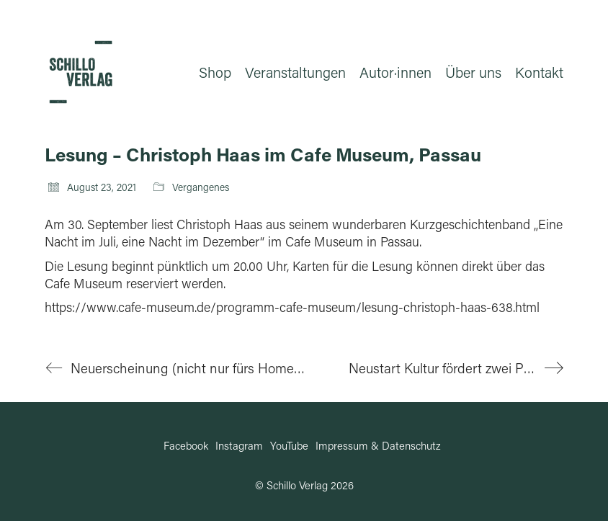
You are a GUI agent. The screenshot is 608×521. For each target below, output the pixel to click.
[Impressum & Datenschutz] (378, 445)
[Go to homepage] (81, 72)
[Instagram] (239, 445)
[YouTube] (289, 445)
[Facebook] (186, 445)
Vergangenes (200, 187)
